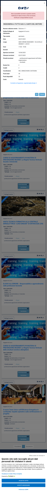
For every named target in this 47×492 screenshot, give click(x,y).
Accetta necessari (23, 485)
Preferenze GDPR (23, 489)
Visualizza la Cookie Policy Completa (12, 473)
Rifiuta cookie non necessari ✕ (37, 455)
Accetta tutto (23, 480)
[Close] (44, 3)
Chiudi (42, 94)
